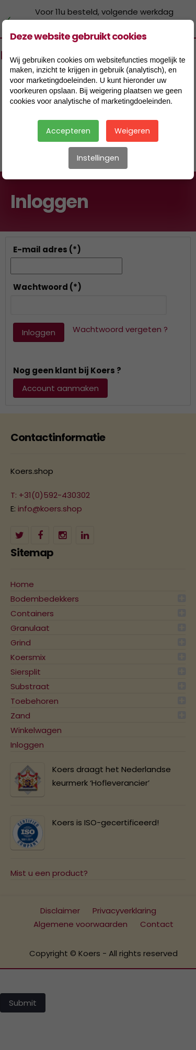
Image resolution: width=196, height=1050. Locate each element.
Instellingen (98, 158)
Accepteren (68, 131)
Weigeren (132, 131)
